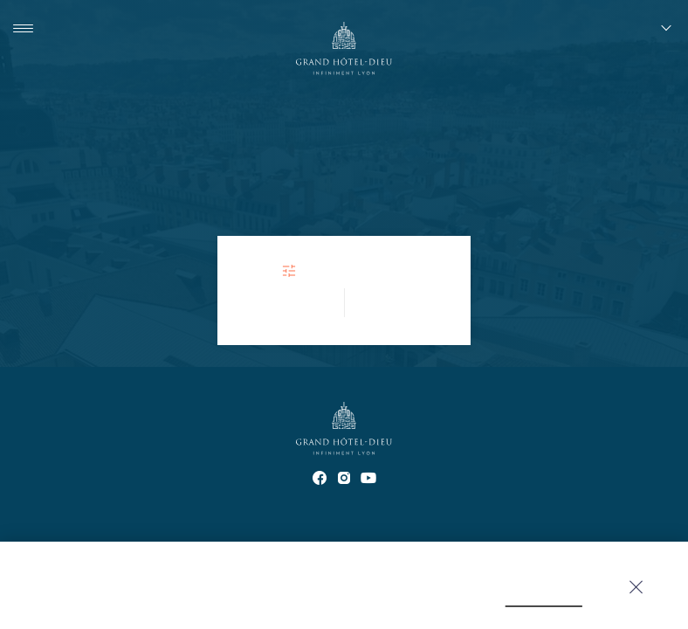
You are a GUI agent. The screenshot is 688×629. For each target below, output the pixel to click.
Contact (37, 520)
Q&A (663, 520)
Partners (103, 520)
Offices (246, 520)
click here (453, 597)
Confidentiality (325, 520)
